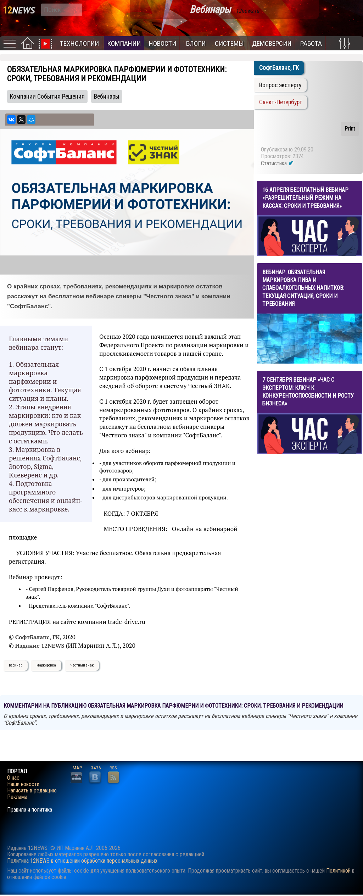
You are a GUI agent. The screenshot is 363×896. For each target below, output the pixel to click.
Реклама (17, 797)
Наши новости (23, 784)
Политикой (338, 870)
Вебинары (106, 96)
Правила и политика (29, 810)
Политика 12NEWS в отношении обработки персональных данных (82, 860)
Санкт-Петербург (280, 102)
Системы (229, 43)
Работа (311, 43)
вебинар (15, 665)
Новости (162, 43)
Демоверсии (271, 43)
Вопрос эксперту (280, 85)
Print (350, 128)
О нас (13, 778)
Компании (124, 43)
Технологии (79, 43)
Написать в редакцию (32, 790)
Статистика (277, 163)
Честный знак (82, 665)
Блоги (196, 43)
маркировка (46, 665)
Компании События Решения (47, 96)
